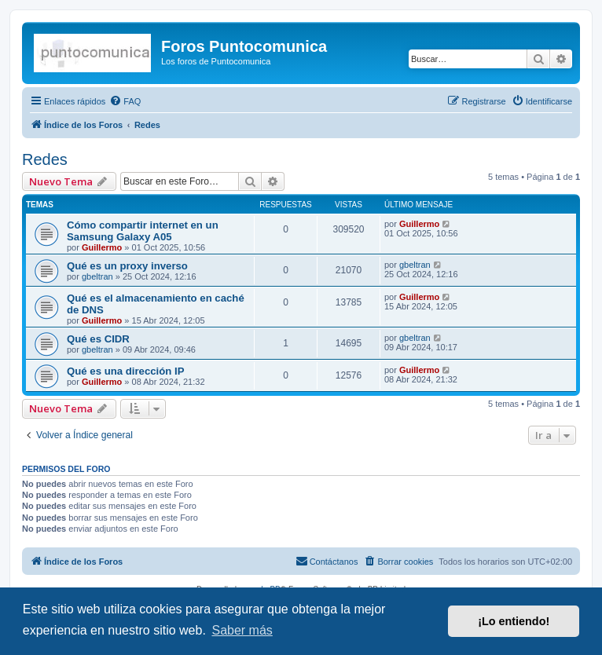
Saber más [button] (241, 630)
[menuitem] (125, 101)
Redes (45, 159)
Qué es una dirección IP (126, 371)
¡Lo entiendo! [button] (513, 621)
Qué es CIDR (98, 339)
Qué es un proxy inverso (127, 266)
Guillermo (102, 247)
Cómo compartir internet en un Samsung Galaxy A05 (142, 231)
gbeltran (97, 276)
